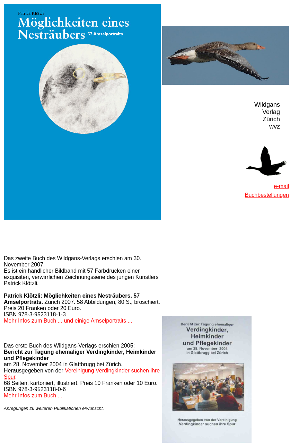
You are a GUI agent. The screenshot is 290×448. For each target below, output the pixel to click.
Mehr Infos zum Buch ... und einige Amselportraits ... (68, 321)
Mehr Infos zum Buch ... (33, 395)
